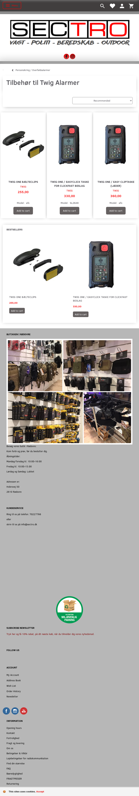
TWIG (23, 186)
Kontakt (11, 732)
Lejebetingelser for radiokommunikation (27, 758)
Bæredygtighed (14, 773)
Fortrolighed (13, 738)
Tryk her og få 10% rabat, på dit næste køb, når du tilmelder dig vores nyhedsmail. (50, 633)
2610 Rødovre (14, 491)
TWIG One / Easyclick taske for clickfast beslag (69, 184)
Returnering (13, 783)
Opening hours (14, 727)
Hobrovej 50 (13, 486)
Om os (10, 748)
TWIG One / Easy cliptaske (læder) (116, 184)
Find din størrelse (16, 763)
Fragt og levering (15, 743)
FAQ (9, 768)
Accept (40, 791)
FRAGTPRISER (14, 778)
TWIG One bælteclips (23, 182)
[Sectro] (69, 32)
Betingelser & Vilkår (17, 753)
